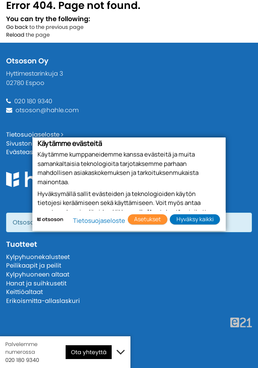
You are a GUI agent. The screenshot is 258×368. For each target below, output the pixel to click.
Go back (17, 27)
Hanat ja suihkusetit (36, 283)
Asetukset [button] (147, 219)
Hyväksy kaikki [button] (195, 219)
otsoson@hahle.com (47, 110)
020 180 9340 (33, 101)
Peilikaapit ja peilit (33, 265)
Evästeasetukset (30, 152)
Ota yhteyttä (88, 352)
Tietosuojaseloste (34, 134)
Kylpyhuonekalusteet (38, 257)
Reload (15, 35)
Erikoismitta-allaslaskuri (43, 300)
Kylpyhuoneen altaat (37, 274)
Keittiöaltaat (24, 291)
